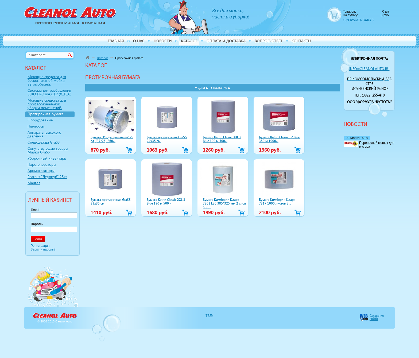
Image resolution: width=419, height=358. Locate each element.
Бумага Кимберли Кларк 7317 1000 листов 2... (277, 201)
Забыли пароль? (43, 249)
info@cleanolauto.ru (369, 69)
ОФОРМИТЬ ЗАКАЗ (358, 20)
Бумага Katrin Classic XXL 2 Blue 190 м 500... (222, 139)
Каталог (102, 58)
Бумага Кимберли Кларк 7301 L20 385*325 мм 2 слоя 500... (224, 203)
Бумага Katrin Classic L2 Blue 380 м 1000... (279, 139)
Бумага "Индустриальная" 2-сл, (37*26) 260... (112, 139)
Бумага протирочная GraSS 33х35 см (111, 201)
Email (35, 210)
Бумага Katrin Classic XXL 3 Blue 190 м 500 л (166, 201)
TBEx (209, 316)
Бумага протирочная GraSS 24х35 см (167, 139)
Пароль (37, 224)
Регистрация (40, 246)
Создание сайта (377, 317)
